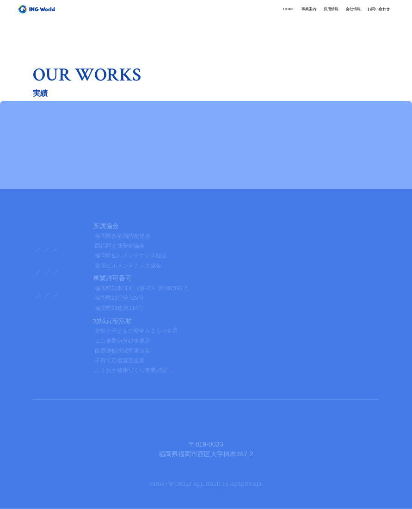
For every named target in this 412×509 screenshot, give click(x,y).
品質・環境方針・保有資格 (176, 272)
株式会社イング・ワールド (206, 427)
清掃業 (43, 249)
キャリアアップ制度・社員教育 (121, 295)
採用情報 (268, 16)
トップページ (52, 226)
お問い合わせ (352, 16)
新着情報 (46, 308)
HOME (193, 16)
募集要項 (179, 295)
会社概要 (46, 272)
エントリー (213, 295)
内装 (143, 249)
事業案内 (229, 16)
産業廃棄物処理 (110, 249)
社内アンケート (54, 295)
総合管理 (71, 249)
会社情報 (307, 16)
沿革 (129, 272)
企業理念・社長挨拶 (90, 272)
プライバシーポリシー (65, 334)
